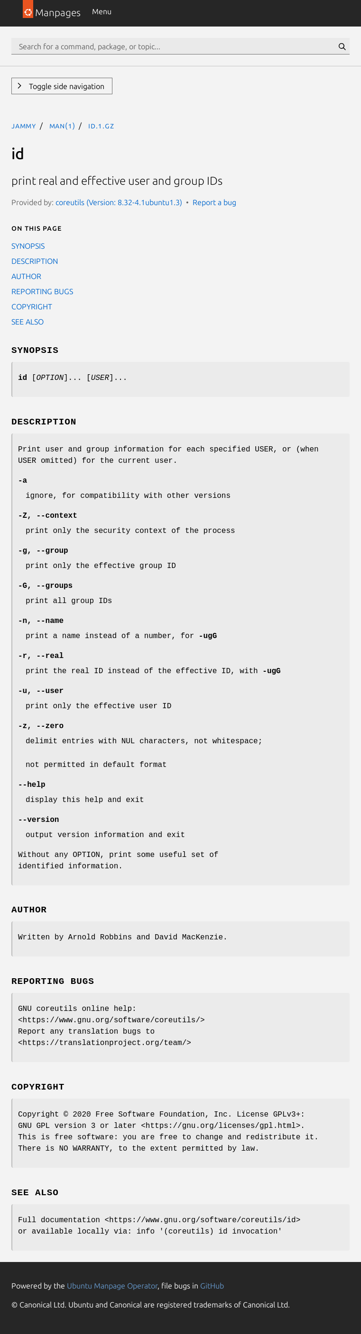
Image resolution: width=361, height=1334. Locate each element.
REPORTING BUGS (42, 291)
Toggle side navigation (65, 86)
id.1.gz (101, 125)
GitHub (212, 1285)
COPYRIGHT (31, 306)
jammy (23, 125)
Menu (101, 11)
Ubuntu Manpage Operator (112, 1285)
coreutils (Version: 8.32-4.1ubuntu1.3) (119, 202)
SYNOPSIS (28, 246)
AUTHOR (26, 276)
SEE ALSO (27, 321)
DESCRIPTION (34, 261)
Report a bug (214, 202)
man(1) (62, 125)
